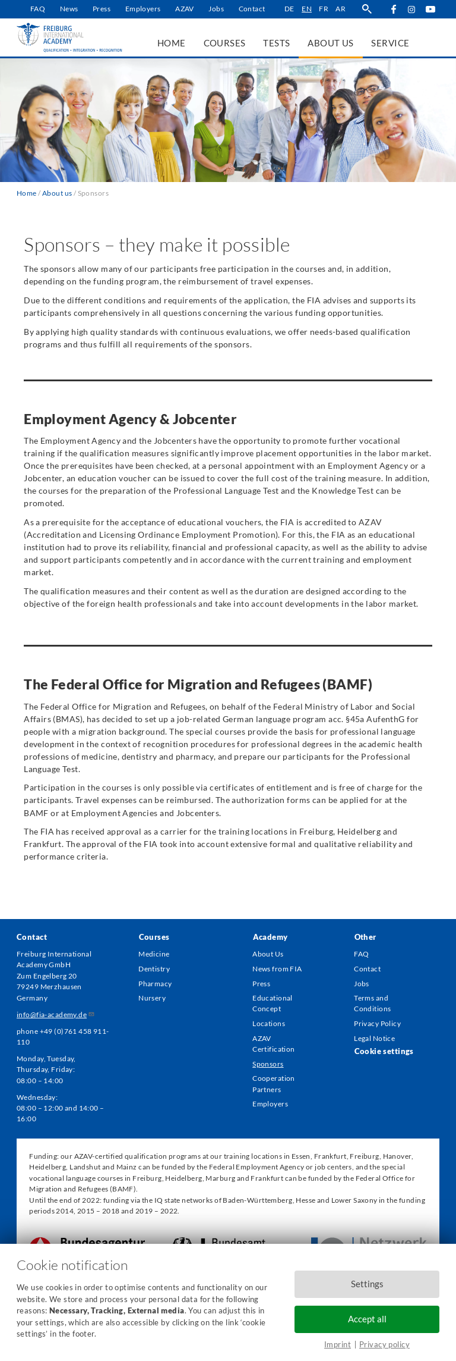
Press (101, 8)
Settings (367, 1284)
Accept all (367, 1319)
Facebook (393, 9)
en (307, 8)
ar (340, 8)
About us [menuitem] (330, 42)
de (289, 8)
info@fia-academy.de (56, 1014)
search (366, 9)
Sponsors (267, 1063)
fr (323, 8)
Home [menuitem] (171, 42)
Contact (252, 8)
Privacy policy (384, 1344)
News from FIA (277, 968)
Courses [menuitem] (225, 42)
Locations (268, 1023)
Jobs (216, 8)
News (69, 8)
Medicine (153, 953)
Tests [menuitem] (276, 42)
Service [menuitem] (390, 42)
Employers (143, 8)
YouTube (430, 9)
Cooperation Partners (273, 1083)
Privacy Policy (377, 1023)
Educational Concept (272, 1003)
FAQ (37, 8)
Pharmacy (155, 983)
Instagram (412, 10)
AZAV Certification (273, 1043)
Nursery (152, 997)
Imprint (337, 1344)
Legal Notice (374, 1038)
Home (27, 193)
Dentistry (154, 968)
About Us (267, 953)
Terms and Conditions (372, 1003)
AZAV (184, 8)
